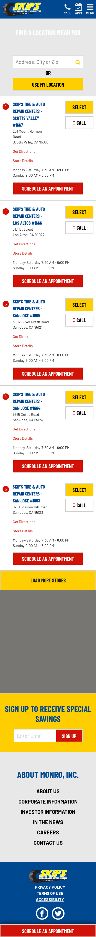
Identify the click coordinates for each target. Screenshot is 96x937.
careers (48, 832)
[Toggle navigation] (90, 9)
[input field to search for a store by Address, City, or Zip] (48, 61)
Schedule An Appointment (48, 931)
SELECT (79, 107)
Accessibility (50, 899)
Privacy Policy (50, 887)
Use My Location (48, 85)
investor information (48, 812)
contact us (48, 843)
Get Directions (24, 151)
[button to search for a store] (78, 62)
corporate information (48, 801)
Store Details (23, 160)
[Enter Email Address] (35, 735)
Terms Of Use (50, 893)
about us (48, 791)
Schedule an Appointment (48, 188)
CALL (79, 123)
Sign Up (69, 736)
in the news (48, 822)
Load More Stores (48, 580)
